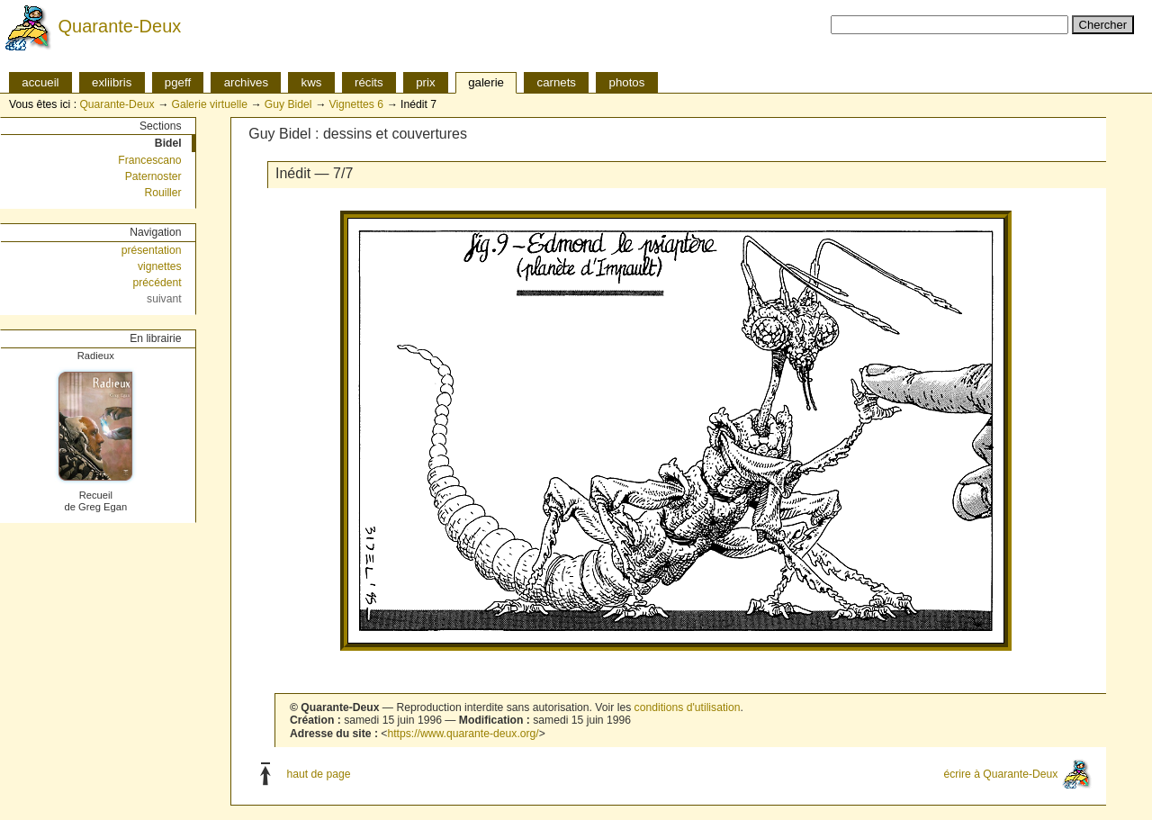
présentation (152, 250)
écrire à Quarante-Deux (1000, 773)
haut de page (319, 773)
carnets (557, 82)
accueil (40, 82)
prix (425, 82)
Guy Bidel (288, 104)
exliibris (111, 82)
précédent (157, 282)
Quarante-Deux (120, 26)
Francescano (149, 160)
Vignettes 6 (355, 104)
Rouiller (162, 192)
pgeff (178, 82)
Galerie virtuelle (209, 104)
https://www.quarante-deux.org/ (462, 733)
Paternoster (153, 176)
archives (246, 82)
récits (369, 82)
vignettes (160, 266)
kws (312, 82)
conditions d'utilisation (687, 707)
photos (627, 82)
